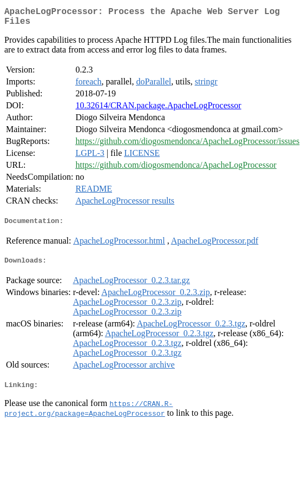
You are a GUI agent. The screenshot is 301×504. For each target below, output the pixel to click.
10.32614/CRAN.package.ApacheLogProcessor (158, 109)
